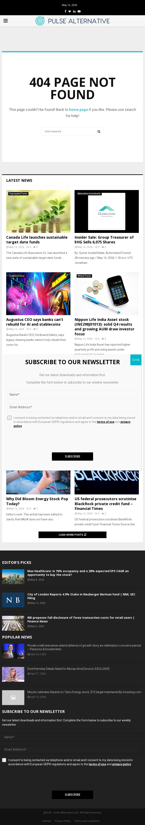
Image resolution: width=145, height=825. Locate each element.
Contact (46, 821)
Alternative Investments (89, 193)
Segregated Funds (18, 193)
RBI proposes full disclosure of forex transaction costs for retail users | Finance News (80, 619)
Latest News (19, 180)
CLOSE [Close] (136, 359)
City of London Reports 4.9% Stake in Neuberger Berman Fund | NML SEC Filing (81, 596)
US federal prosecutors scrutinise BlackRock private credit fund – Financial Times (105, 503)
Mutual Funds (84, 276)
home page (78, 109)
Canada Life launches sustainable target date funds (37, 239)
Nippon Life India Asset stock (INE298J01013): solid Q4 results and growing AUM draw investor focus (104, 326)
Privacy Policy (63, 821)
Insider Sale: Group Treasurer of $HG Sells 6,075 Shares (104, 239)
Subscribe (72, 794)
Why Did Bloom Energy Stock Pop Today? (37, 501)
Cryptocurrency (16, 276)
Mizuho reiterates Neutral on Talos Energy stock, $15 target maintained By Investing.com (84, 692)
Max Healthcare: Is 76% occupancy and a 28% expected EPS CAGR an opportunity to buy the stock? (78, 573)
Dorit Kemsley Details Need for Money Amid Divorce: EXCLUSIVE (68, 668)
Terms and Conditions (87, 821)
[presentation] (33, 778)
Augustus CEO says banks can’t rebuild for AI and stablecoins (34, 322)
